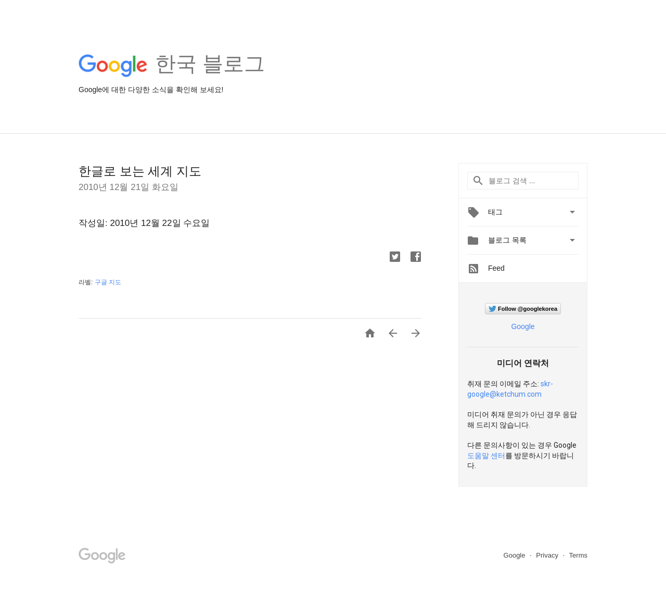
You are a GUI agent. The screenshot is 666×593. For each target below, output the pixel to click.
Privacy (548, 555)
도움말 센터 (486, 455)
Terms (578, 555)
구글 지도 (108, 282)
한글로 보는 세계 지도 (140, 171)
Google (522, 326)
